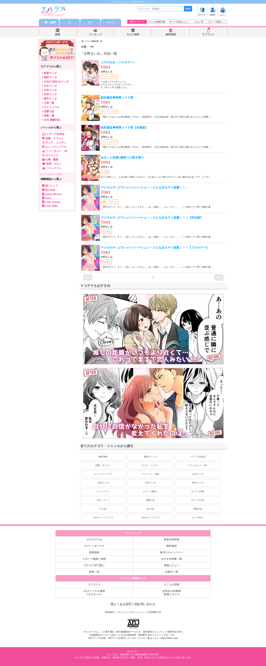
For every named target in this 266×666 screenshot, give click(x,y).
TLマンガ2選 (197, 491)
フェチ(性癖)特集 (157, 22)
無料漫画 (171, 34)
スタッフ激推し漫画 (94, 558)
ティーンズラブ (109, 76)
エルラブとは (94, 539)
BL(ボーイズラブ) (150, 517)
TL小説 (103, 509)
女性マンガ (103, 482)
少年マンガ (150, 482)
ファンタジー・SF (197, 465)
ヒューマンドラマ (103, 474)
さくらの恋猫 (171, 584)
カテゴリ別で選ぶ (94, 565)
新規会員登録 (171, 539)
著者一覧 (94, 571)
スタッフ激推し (150, 491)
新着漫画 (94, 552)
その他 (105, 171)
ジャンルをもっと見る (51, 174)
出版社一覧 (171, 571)
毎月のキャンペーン (171, 552)
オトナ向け (197, 517)
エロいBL (199, 22)
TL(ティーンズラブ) (103, 517)
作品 (87, 41)
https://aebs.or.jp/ (169, 638)
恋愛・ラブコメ (109, 201)
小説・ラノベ (103, 500)
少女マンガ (197, 474)
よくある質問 (121, 604)
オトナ (111, 22)
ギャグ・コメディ (150, 465)
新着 (57, 34)
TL (69, 22)
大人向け (106, 231)
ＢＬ (90, 22)
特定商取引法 (154, 612)
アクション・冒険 (150, 474)
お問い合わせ (145, 604)
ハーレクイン (103, 491)
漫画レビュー (171, 565)
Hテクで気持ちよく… (180, 22)
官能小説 (197, 509)
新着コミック (150, 456)
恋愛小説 (150, 500)
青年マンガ (197, 482)
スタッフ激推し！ (216, 22)
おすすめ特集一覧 (171, 558)
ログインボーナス (94, 545)
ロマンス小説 (197, 500)
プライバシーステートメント (130, 612)
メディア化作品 (197, 456)
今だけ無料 (133, 34)
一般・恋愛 (48, 22)
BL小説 (150, 509)
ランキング (95, 34)
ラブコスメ (208, 34)
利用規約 (109, 612)
